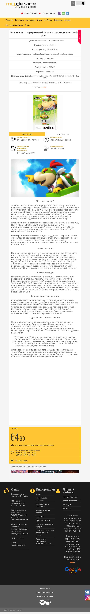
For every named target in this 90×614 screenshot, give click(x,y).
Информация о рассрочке (42, 506)
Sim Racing (48, 20)
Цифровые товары (62, 20)
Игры (39, 20)
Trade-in (9, 20)
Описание (27, 134)
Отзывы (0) (63, 134)
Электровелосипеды (14, 25)
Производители (43, 523)
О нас (27, 25)
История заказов (70, 502)
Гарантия (40, 518)
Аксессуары (30, 20)
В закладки (19, 460)
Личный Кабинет (70, 497)
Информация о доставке (42, 500)
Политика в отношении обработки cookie (43, 544)
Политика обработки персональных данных (45, 535)
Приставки (19, 20)
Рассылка (66, 510)
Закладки (67, 506)
